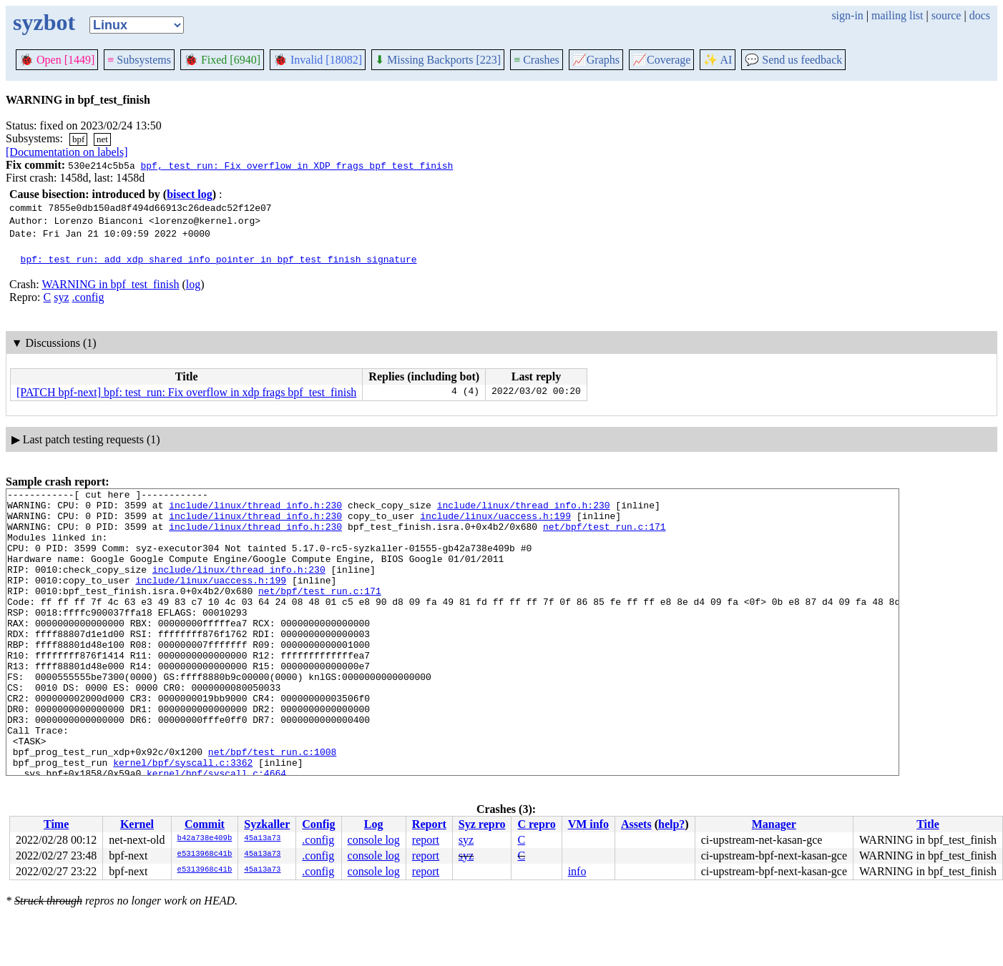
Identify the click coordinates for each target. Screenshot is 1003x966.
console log (374, 840)
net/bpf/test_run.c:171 (604, 534)
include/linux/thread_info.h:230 (255, 509)
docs (979, 15)
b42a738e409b (205, 839)
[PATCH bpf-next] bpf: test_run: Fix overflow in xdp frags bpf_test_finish (186, 392)
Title (927, 824)
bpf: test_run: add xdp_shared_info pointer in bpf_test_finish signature (219, 258)
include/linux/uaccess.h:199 (495, 522)
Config (318, 824)
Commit (205, 824)
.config (88, 297)
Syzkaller (267, 824)
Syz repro (482, 824)
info (577, 871)
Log (373, 824)
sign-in (847, 15)
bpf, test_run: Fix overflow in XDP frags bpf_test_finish (296, 165)
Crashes (536, 60)
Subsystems (139, 60)
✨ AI (717, 60)
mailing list (897, 15)
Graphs (596, 60)
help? (671, 824)
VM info (588, 824)
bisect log (189, 194)
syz (61, 297)
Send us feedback (793, 60)
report (425, 840)
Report (429, 824)
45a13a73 (262, 839)
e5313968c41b (205, 854)
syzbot (44, 22)
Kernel (137, 824)
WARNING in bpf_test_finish (110, 284)
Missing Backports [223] (438, 60)
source (946, 15)
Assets (636, 824)
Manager (774, 824)
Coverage (661, 60)
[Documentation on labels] (67, 152)
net (102, 139)
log (193, 284)
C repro (536, 824)
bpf (78, 139)
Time (56, 824)
